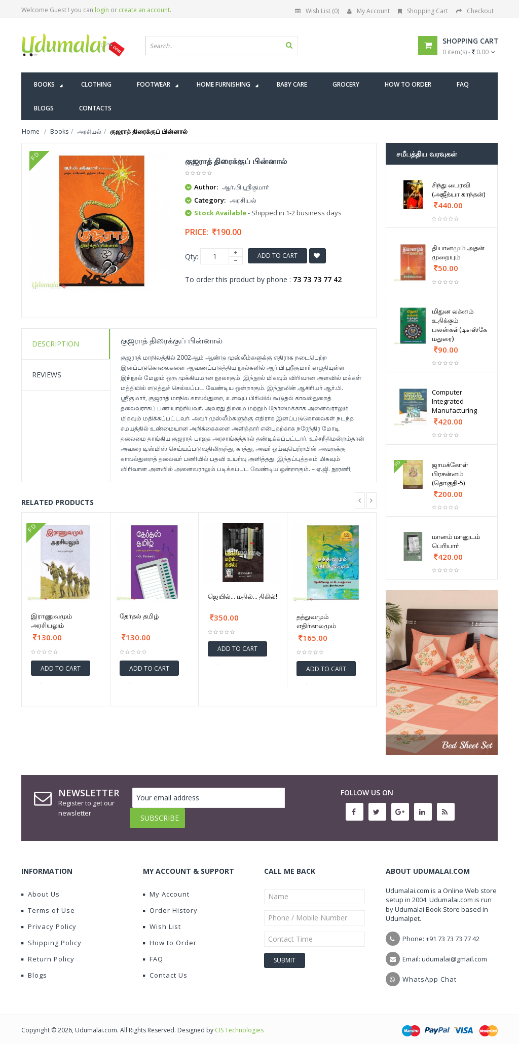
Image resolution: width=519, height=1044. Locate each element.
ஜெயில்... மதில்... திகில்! (242, 596)
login (102, 10)
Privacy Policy (49, 918)
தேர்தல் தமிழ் (139, 616)
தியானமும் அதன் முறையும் (458, 252)
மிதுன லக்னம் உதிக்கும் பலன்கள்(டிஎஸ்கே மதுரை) (459, 324)
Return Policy (48, 951)
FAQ (153, 951)
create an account (144, 10)
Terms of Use (48, 902)
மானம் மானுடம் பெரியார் (456, 541)
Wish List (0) (317, 11)
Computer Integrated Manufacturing (454, 401)
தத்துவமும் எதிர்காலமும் (316, 621)
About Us (40, 886)
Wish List (162, 918)
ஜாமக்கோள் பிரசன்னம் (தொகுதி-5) (450, 473)
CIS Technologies (239, 1022)
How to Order (170, 935)
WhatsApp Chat (429, 971)
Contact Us (165, 967)
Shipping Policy (51, 935)
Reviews (46, 374)
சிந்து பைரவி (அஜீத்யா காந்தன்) (458, 189)
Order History (170, 902)
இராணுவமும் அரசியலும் (51, 620)
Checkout (475, 11)
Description (55, 344)
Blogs (34, 967)
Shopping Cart (423, 11)
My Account (368, 11)
